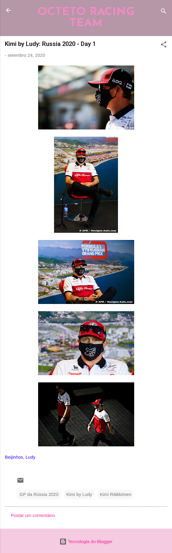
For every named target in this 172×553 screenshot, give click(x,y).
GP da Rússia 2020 (39, 494)
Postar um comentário (33, 515)
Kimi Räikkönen (115, 494)
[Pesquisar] (163, 12)
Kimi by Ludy (79, 494)
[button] (163, 45)
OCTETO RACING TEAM (86, 18)
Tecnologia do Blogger (85, 541)
